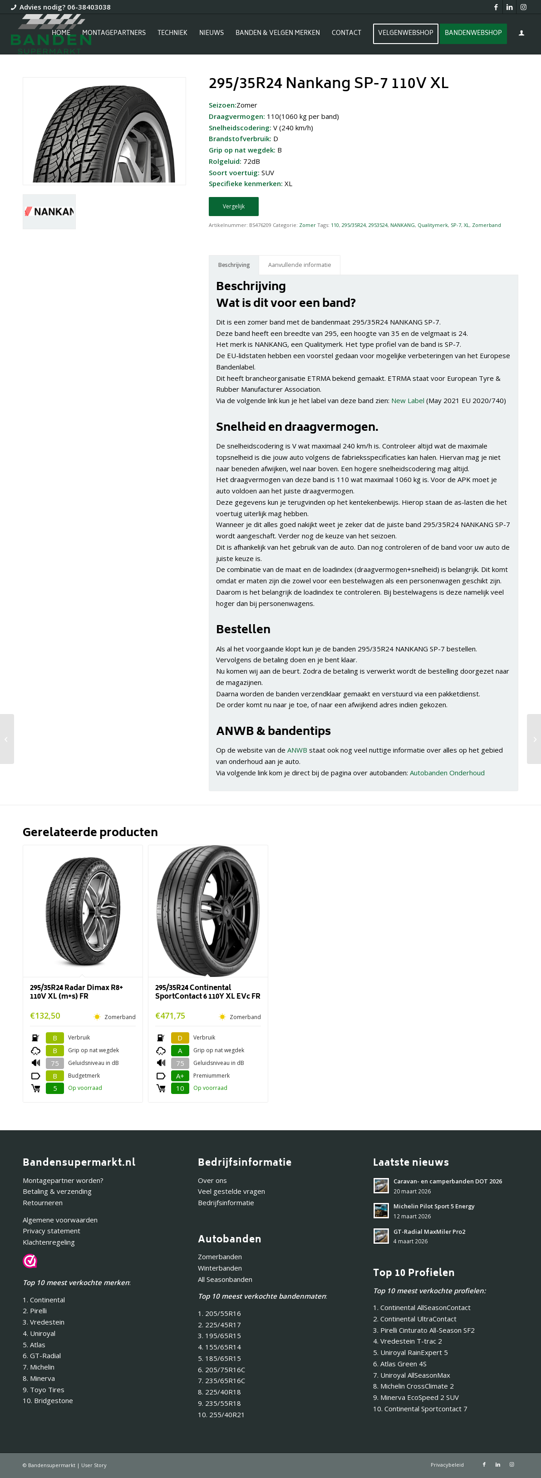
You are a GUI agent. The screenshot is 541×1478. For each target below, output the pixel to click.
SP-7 (456, 225)
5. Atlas (34, 1344)
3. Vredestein (43, 1321)
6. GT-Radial (42, 1355)
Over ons (212, 1180)
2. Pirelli (35, 1310)
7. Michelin (38, 1366)
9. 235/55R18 (219, 1403)
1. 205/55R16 (219, 1313)
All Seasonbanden (225, 1279)
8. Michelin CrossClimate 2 (414, 1385)
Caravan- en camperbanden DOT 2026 (447, 1181)
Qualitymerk (433, 225)
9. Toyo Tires (43, 1389)
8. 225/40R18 (219, 1391)
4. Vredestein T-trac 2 (407, 1340)
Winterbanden (220, 1267)
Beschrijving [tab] (234, 265)
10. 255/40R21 (221, 1414)
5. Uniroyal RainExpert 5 (410, 1352)
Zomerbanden (220, 1256)
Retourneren (43, 1202)
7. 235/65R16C (221, 1380)
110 (335, 225)
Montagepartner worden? (63, 1180)
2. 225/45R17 (219, 1324)
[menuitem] (61, 34)
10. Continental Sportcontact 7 (420, 1408)
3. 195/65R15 (219, 1335)
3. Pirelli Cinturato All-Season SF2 (424, 1330)
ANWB (297, 749)
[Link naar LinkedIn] (509, 7)
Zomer (307, 225)
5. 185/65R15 (219, 1358)
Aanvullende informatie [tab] (299, 265)
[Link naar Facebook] (495, 7)
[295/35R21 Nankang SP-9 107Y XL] (7, 739)
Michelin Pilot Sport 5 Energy (434, 1206)
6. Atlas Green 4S (400, 1363)
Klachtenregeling (49, 1241)
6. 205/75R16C (221, 1369)
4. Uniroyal (39, 1333)
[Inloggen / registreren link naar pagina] (521, 35)
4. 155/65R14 (219, 1346)
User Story (94, 1465)
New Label (407, 400)
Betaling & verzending (57, 1191)
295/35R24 (354, 225)
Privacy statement (51, 1230)
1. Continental (44, 1299)
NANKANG (402, 225)
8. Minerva (39, 1378)
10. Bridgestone (48, 1400)
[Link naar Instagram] (523, 7)
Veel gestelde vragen (231, 1191)
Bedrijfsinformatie (226, 1202)
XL (466, 225)
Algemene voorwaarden (60, 1219)
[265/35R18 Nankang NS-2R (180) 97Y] (534, 739)
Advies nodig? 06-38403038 (65, 6)
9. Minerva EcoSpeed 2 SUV (416, 1397)
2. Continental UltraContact (415, 1318)
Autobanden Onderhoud (447, 772)
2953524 (378, 225)
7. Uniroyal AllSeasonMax (411, 1374)
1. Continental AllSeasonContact (422, 1307)
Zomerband (486, 225)
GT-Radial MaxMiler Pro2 (429, 1231)
